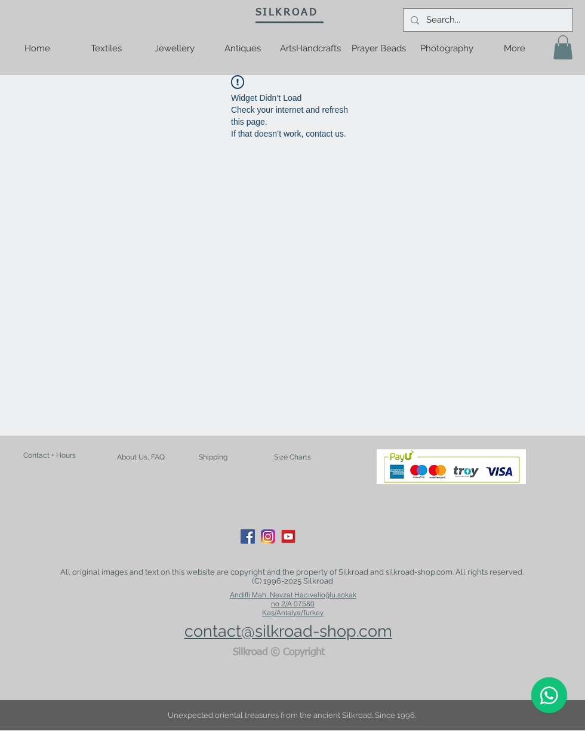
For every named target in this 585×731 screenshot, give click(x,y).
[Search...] (486, 20)
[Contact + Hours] (49, 456)
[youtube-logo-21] (288, 536)
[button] (563, 47)
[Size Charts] (292, 457)
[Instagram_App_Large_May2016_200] (268, 536)
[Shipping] (213, 457)
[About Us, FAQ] (141, 457)
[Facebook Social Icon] (248, 536)
